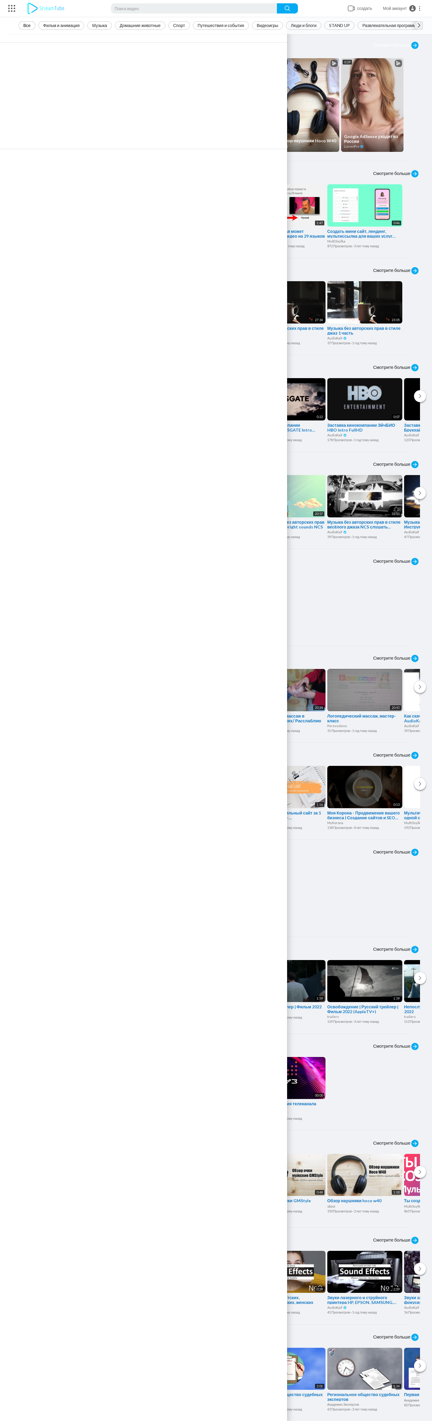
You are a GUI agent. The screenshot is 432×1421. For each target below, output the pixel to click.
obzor (43, 146)
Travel (41, 625)
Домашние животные (156, 25)
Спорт (195, 25)
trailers (42, 1017)
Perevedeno (276, 726)
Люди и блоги (320, 25)
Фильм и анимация (77, 25)
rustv (40, 1109)
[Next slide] (419, 25)
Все (42, 25)
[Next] (420, 396)
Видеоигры (283, 25)
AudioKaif (46, 338)
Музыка (115, 25)
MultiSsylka (122, 241)
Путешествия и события (237, 25)
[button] (402, 8)
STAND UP (355, 25)
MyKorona (351, 823)
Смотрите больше (395, 45)
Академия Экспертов (282, 1404)
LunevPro (370, 146)
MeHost (119, 722)
